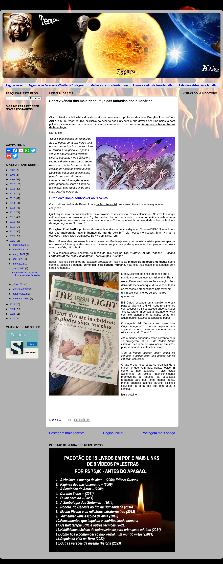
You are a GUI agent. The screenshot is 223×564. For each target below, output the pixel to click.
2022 (13, 240)
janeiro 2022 (20, 244)
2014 (13, 203)
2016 (13, 212)
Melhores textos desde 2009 (109, 85)
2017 (13, 217)
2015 (13, 207)
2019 (13, 226)
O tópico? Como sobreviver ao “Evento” (79, 198)
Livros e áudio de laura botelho (153, 85)
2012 (13, 193)
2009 (13, 179)
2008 (13, 174)
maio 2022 (19, 263)
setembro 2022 (21, 289)
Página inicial (14, 85)
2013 (13, 198)
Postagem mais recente (67, 433)
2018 (13, 221)
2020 (13, 231)
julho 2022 (18, 284)
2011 (13, 188)
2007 (13, 170)
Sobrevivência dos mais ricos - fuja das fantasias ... (26, 275)
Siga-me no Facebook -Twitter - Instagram (57, 85)
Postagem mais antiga (158, 433)
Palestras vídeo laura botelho (198, 85)
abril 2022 (18, 259)
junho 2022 (19, 268)
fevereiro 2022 (21, 249)
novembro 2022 (21, 298)
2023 (13, 304)
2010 (13, 184)
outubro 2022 (20, 293)
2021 (13, 236)
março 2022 (19, 254)
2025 (13, 313)
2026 (13, 318)
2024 (13, 309)
